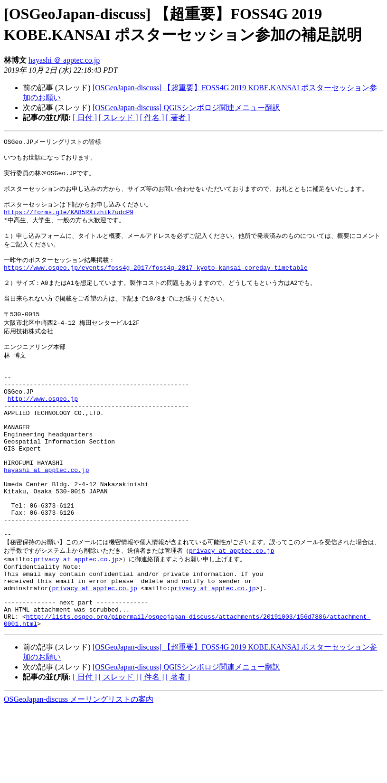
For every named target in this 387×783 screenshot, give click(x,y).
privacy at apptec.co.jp (231, 611)
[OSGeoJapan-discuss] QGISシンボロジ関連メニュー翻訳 (186, 108)
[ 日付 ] (85, 117)
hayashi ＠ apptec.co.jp (64, 60)
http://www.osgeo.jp (43, 431)
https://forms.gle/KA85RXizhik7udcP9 (68, 221)
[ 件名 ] (152, 117)
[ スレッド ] (118, 117)
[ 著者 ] (178, 117)
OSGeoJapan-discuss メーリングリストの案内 (78, 774)
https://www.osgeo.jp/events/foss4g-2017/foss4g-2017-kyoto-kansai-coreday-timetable (156, 283)
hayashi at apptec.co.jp (46, 517)
